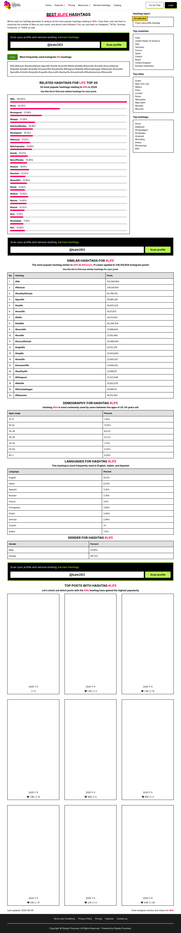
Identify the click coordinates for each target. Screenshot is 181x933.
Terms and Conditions (64, 918)
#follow (14, 193)
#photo (13, 200)
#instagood (16, 112)
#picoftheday (17, 160)
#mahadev (140, 133)
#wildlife (19, 323)
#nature (14, 166)
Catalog (117, 5)
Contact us (122, 918)
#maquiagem (141, 130)
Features (109, 918)
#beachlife (20, 329)
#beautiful (15, 180)
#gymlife (19, 299)
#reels (138, 142)
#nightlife (20, 347)
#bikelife (19, 383)
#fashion (14, 173)
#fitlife (18, 317)
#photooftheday (18, 126)
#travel (13, 207)
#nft (137, 148)
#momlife (20, 311)
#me (12, 214)
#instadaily (15, 221)
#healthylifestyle (23, 293)
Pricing (71, 5)
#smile (13, 153)
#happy (14, 119)
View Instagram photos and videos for (152, 910)
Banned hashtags (102, 5)
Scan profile (113, 44)
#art (12, 227)
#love (13, 105)
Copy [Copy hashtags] (12, 57)
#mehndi (139, 136)
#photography (17, 146)
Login (171, 5)
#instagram (16, 133)
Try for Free (154, 5)
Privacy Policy (85, 918)
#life (12, 99)
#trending (140, 139)
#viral (138, 123)
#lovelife (19, 335)
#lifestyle (15, 139)
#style (13, 187)
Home (48, 5)
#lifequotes (21, 395)
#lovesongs (141, 145)
